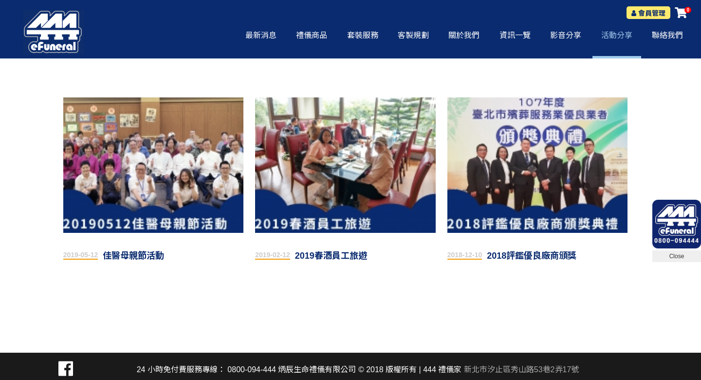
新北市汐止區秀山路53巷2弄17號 (521, 369)
